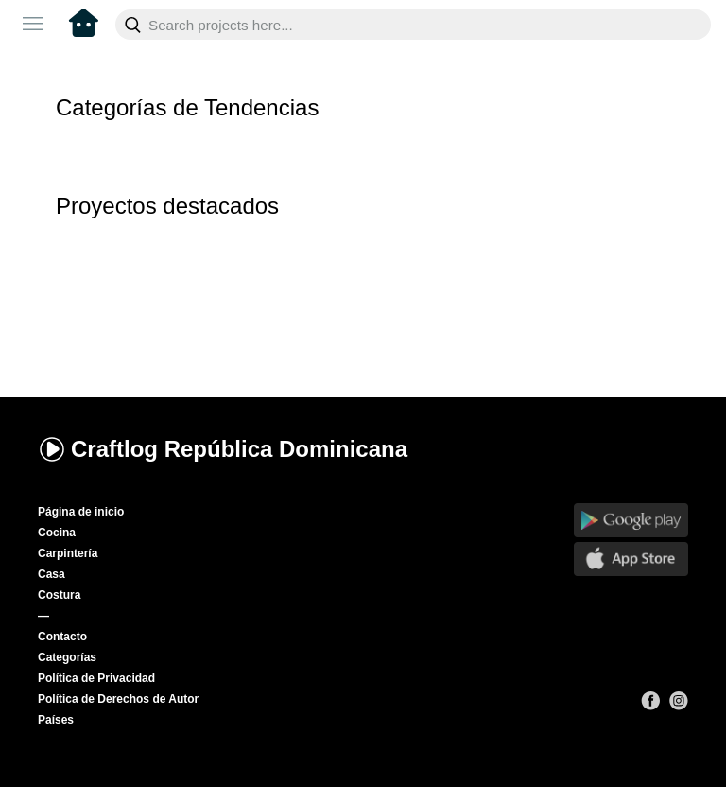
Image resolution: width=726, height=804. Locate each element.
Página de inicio (81, 511)
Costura (59, 595)
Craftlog (222, 449)
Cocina (57, 532)
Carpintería (67, 553)
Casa (51, 574)
